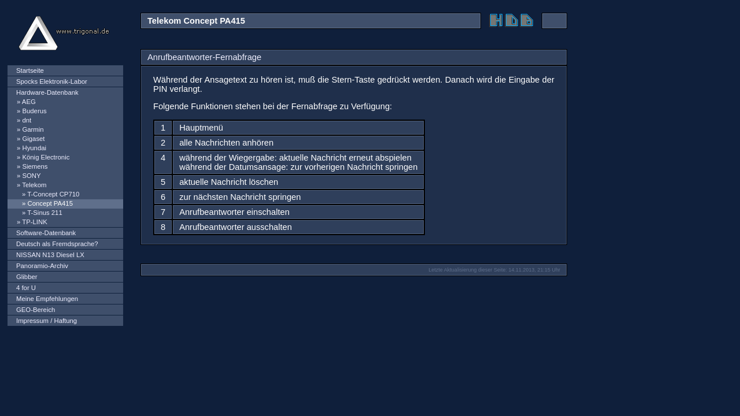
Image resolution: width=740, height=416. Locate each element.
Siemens (34, 166)
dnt (26, 120)
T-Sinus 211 (44, 212)
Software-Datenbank (46, 232)
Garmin (32, 129)
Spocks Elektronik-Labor (51, 81)
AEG (29, 101)
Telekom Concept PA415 (196, 20)
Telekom (34, 184)
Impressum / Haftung (46, 320)
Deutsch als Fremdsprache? (57, 243)
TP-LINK (34, 221)
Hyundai (34, 147)
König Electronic (45, 157)
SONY (31, 175)
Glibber (27, 276)
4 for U (26, 287)
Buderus (34, 110)
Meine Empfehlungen (47, 298)
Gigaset (33, 138)
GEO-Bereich (35, 309)
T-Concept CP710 (53, 194)
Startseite (30, 70)
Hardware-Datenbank (47, 92)
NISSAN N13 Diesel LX (50, 254)
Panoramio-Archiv (42, 265)
